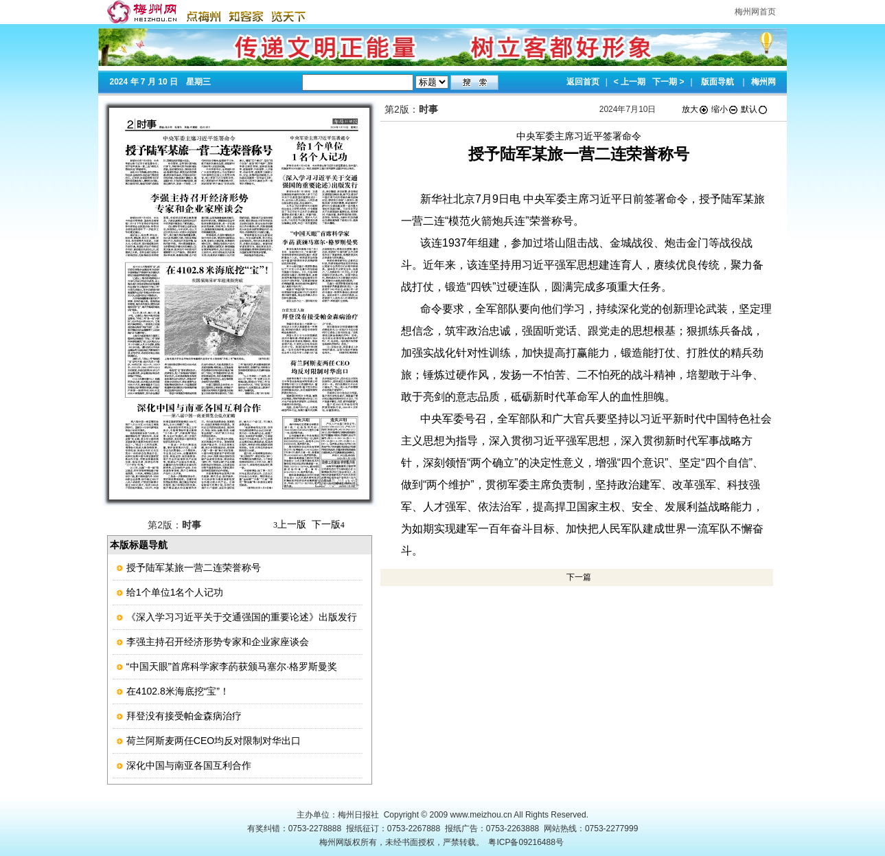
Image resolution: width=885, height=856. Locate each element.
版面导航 (717, 82)
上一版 (289, 524)
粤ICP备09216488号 (525, 842)
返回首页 (582, 82)
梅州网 (763, 82)
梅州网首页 (755, 11)
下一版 (328, 524)
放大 (695, 109)
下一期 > (668, 82)
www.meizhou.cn (481, 815)
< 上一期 (629, 82)
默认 (754, 109)
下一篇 (578, 577)
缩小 (725, 109)
